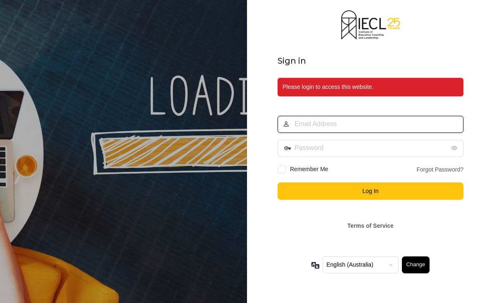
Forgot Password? (439, 169)
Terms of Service (370, 226)
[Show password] (455, 148)
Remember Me (309, 169)
